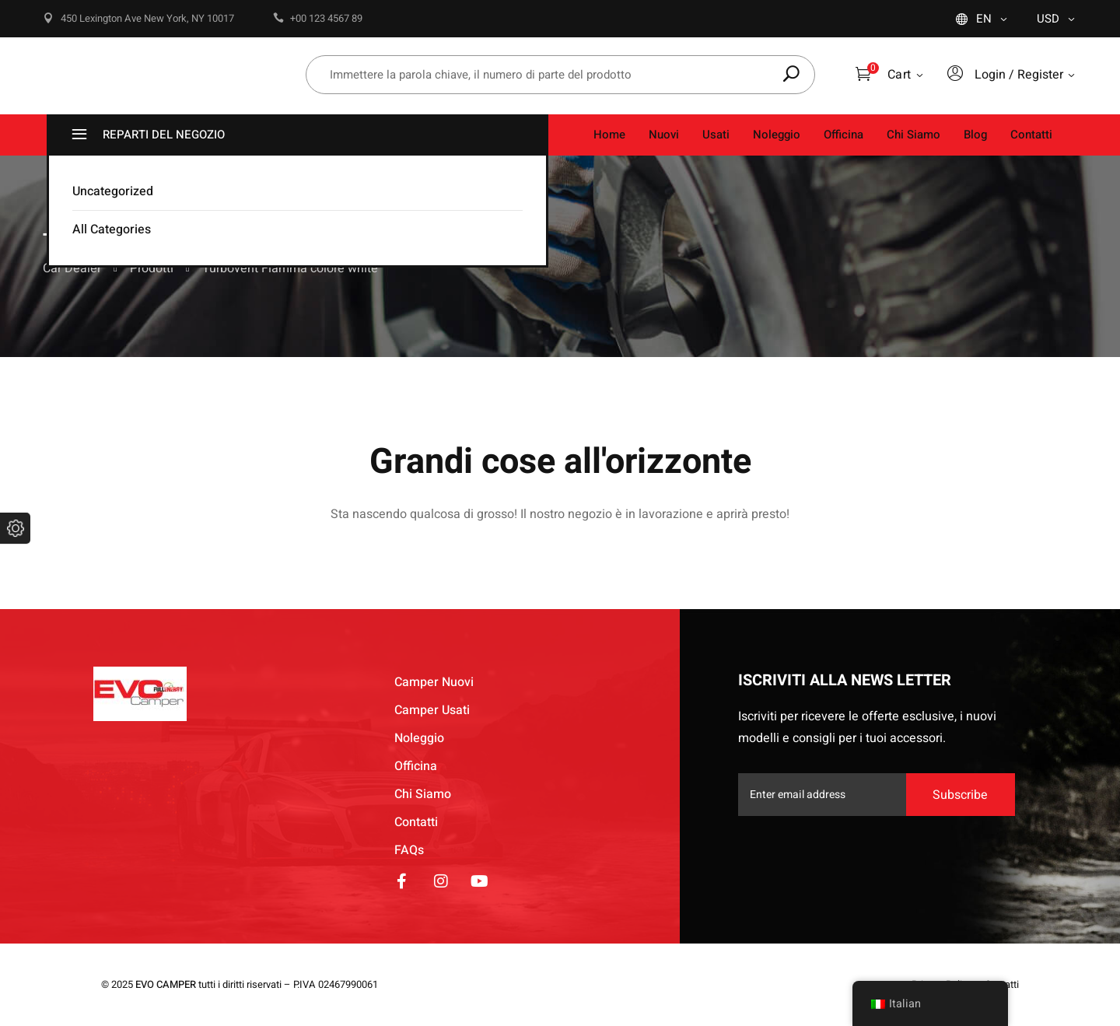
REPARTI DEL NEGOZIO (146, 135)
